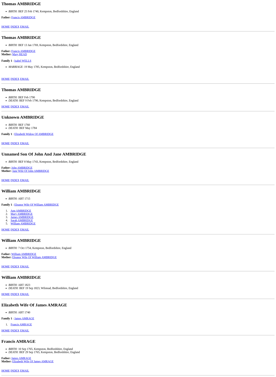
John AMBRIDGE (22, 167)
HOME (5, 26)
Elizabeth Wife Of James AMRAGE (33, 361)
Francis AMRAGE (21, 324)
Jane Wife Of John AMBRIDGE (30, 170)
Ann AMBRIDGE (21, 210)
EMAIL (24, 26)
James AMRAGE (24, 318)
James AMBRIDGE (22, 217)
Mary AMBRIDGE (22, 213)
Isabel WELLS (22, 60)
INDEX (15, 26)
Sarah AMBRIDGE (22, 220)
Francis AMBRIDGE (23, 17)
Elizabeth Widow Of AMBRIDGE (33, 134)
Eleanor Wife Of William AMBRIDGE (36, 204)
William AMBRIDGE (23, 223)
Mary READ (19, 54)
